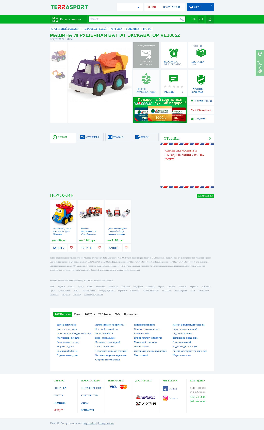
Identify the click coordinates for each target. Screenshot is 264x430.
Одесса (71, 286)
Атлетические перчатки (68, 338)
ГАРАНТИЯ (60, 403)
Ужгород (77, 294)
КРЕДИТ (58, 410)
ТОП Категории (63, 314)
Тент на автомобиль (67, 325)
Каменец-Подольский (93, 294)
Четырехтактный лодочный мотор (74, 333)
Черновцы (122, 290)
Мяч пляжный (141, 355)
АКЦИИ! (151, 7)
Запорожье (100, 286)
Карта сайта (90, 423)
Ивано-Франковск (150, 290)
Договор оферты (105, 423)
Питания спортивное (144, 325)
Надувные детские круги (185, 346)
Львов (89, 286)
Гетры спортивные (104, 346)
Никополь (54, 294)
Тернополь (166, 290)
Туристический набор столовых (111, 351)
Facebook (170, 388)
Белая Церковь (181, 290)
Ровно (76, 290)
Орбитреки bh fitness (67, 351)
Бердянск (66, 294)
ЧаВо (117, 314)
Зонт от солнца (141, 346)
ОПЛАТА (58, 395)
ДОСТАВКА (60, 388)
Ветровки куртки (65, 346)
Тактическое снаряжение (185, 338)
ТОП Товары (104, 314)
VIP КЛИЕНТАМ (89, 395)
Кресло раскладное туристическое (190, 351)
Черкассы (194, 286)
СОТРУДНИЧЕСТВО (92, 388)
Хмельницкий (64, 290)
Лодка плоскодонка (182, 333)
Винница (150, 286)
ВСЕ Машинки (205, 196)
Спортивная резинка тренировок (150, 351)
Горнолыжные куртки (67, 355)
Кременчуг (134, 290)
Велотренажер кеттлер (68, 342)
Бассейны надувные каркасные (110, 355)
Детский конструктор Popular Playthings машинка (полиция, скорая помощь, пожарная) (118, 234)
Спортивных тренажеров (107, 359)
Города (77, 314)
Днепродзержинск (107, 290)
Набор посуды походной (185, 329)
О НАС (84, 403)
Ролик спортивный (182, 342)
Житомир (206, 286)
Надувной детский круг (107, 329)
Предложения (131, 314)
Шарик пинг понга (182, 355)
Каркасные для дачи (67, 329)
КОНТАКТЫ (87, 410)
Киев (52, 286)
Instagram (170, 398)
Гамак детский (141, 333)
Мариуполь (138, 286)
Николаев (126, 286)
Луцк (193, 290)
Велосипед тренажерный (107, 342)
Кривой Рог (113, 286)
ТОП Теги (90, 314)
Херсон (161, 286)
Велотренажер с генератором (109, 325)
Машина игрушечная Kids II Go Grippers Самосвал (62, 231)
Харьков (61, 286)
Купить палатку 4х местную (148, 338)
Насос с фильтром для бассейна (189, 325)
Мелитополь (204, 290)
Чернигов (182, 286)
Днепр (81, 286)
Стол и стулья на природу (147, 329)
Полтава (171, 286)
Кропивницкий (88, 290)
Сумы (52, 290)
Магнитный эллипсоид (145, 342)
